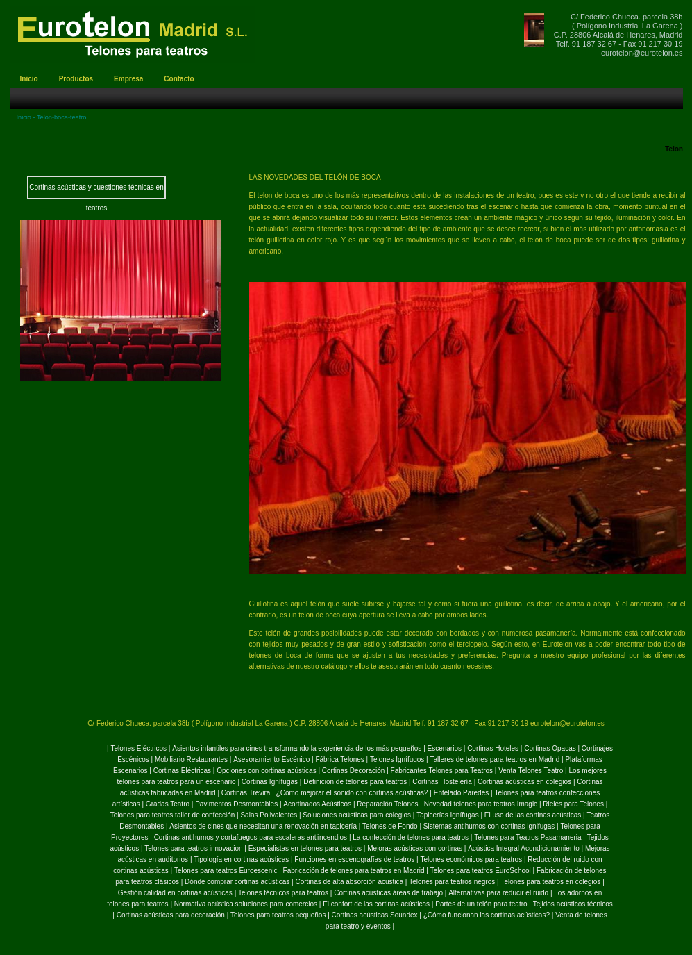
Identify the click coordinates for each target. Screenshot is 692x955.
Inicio (24, 117)
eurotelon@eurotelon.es (642, 53)
